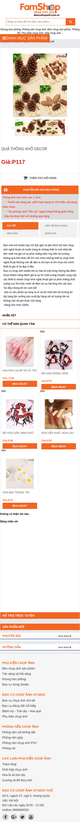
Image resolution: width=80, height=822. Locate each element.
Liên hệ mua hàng (56, 225)
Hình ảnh (12, 233)
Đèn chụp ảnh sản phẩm (18, 668)
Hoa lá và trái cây (13, 775)
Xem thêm (63, 636)
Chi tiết (14, 226)
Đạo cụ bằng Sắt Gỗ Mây (19, 705)
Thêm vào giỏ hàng (40, 178)
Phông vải (8, 748)
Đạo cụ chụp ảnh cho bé (18, 700)
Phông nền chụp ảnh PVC (19, 743)
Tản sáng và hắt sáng (16, 673)
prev (7, 414)
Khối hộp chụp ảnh (15, 769)
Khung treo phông (14, 679)
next (72, 414)
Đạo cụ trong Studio (15, 684)
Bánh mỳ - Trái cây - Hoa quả (21, 711)
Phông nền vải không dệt (18, 732)
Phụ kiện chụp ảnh (15, 716)
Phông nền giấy (12, 737)
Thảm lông (9, 764)
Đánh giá (50, 233)
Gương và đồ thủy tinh (17, 780)
